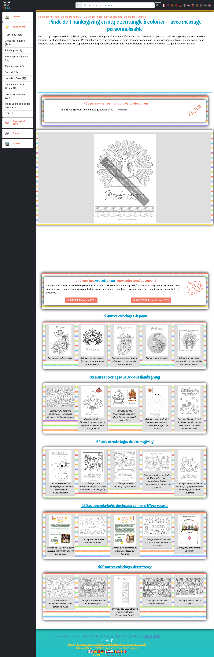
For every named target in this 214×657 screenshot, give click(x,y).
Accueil (16, 16)
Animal (139, 636)
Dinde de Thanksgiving (100, 636)
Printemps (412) (13, 50)
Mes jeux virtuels (139, 644)
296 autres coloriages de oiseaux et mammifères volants (124, 506)
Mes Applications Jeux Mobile (82, 644)
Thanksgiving (154, 636)
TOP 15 (9, 113)
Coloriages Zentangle (145, 17)
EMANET (97, 655)
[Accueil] (7, 17)
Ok (157, 5)
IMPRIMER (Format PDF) (81, 300)
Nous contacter (82, 648)
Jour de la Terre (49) (15, 78)
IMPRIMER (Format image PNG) (151, 300)
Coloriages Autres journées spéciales (109, 17)
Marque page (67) (14, 66)
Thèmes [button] (17, 133)
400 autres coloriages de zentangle (125, 567)
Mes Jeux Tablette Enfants (114, 644)
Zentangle (128, 636)
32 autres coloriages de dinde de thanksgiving (124, 377)
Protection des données (105, 648)
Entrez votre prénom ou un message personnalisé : (85, 109)
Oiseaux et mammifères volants (67, 636)
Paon (118, 636)
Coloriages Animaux (74, 17)
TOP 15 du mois (13, 34)
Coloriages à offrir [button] (19, 122)
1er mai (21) (11, 72)
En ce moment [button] (20, 27)
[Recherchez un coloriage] (118, 5)
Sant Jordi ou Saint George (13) (15, 86)
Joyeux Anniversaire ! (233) (16, 96)
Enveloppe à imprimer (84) (16, 58)
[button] (7, 27)
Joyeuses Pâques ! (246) (15, 43)
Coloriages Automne (49, 17)
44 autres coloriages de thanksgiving (124, 441)
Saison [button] (16, 143)
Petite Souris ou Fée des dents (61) (16, 106)
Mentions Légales (131, 648)
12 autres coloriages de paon (125, 316)
